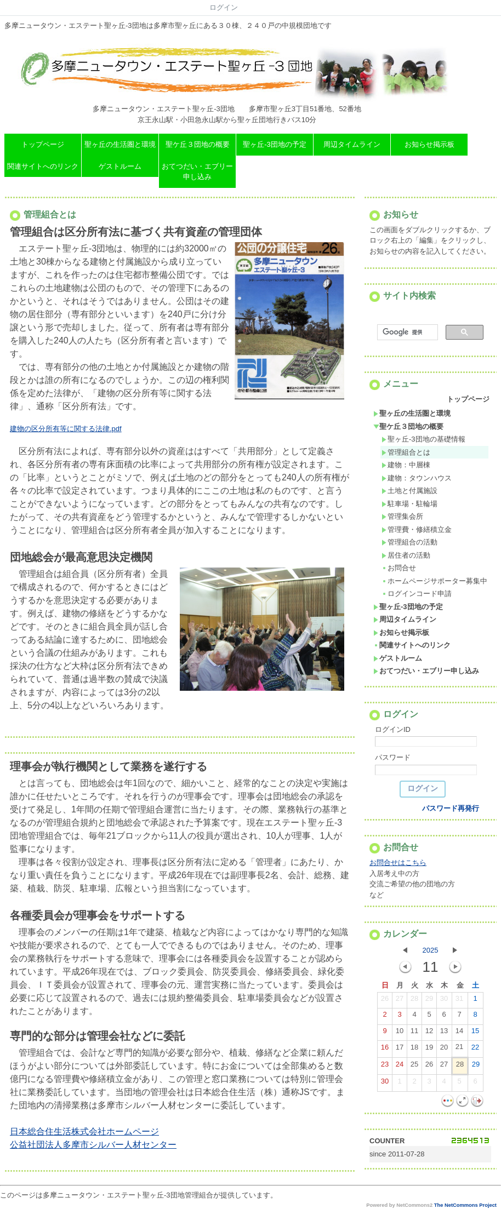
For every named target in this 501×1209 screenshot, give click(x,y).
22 (475, 1049)
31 (459, 1000)
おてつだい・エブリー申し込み (197, 171)
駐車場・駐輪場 (409, 504)
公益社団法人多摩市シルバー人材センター (93, 1144)
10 (399, 1033)
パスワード (393, 757)
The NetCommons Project (465, 1205)
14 (459, 1033)
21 (459, 1049)
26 (385, 1000)
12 (429, 1033)
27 (399, 1000)
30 (444, 1000)
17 (399, 1049)
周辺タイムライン (351, 144)
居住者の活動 (406, 555)
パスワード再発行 (450, 808)
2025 (431, 950)
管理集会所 (402, 516)
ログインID (393, 729)
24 (399, 1066)
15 (475, 1033)
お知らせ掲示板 (429, 144)
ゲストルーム (120, 166)
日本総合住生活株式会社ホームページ (84, 1131)
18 (414, 1049)
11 (414, 1033)
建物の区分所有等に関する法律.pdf (66, 429)
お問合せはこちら (397, 862)
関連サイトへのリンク (42, 166)
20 (444, 1049)
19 (429, 1049)
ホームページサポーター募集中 (434, 581)
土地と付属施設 (409, 490)
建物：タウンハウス (417, 478)
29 (429, 1000)
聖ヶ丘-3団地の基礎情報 (423, 439)
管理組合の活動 (409, 542)
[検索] (406, 332)
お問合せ (399, 568)
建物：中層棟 (406, 465)
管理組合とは (406, 452)
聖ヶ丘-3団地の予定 (274, 144)
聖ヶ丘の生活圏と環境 (120, 144)
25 (414, 1066)
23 (385, 1066)
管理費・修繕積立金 (417, 529)
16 (385, 1049)
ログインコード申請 (417, 593)
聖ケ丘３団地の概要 (198, 144)
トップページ (42, 144)
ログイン (223, 7)
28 (414, 1000)
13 (444, 1033)
